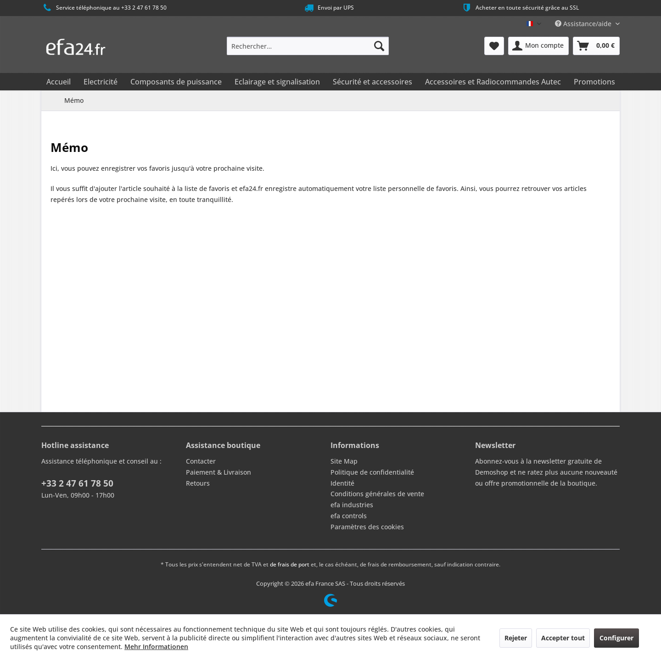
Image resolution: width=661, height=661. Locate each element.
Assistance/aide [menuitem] (584, 23)
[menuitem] (308, 46)
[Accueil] (58, 81)
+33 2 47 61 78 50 (77, 483)
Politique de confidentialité (372, 472)
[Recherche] (379, 46)
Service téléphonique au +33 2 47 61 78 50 (104, 7)
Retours (198, 483)
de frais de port (289, 564)
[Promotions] (594, 81)
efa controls (348, 515)
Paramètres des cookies (367, 526)
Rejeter (515, 637)
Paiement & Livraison (218, 472)
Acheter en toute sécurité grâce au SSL (520, 7)
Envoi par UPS (328, 7)
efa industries (351, 504)
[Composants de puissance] (176, 81)
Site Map (344, 461)
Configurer (616, 637)
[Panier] (596, 46)
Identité (342, 483)
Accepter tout (563, 637)
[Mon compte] (538, 46)
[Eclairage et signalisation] (277, 81)
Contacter (201, 461)
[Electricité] (100, 81)
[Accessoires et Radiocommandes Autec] (493, 81)
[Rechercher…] (308, 46)
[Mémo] (494, 46)
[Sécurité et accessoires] (372, 81)
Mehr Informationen (156, 646)
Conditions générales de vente (377, 493)
